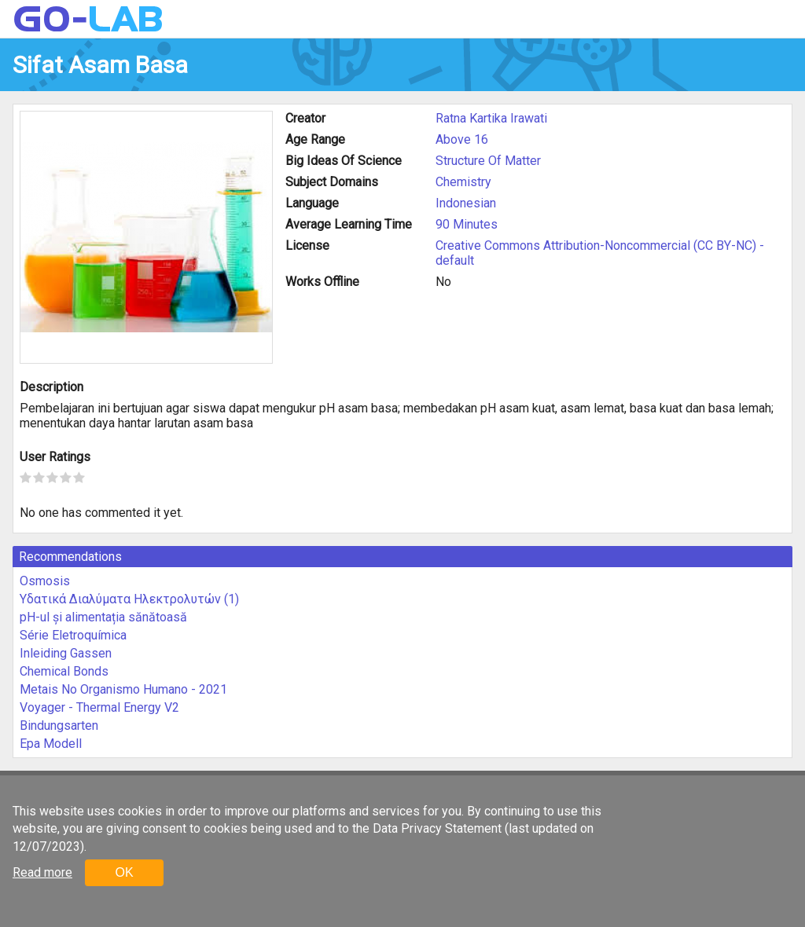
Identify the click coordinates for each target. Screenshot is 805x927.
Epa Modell (51, 743)
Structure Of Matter (488, 160)
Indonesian (466, 203)
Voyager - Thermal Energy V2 (99, 707)
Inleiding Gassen (66, 653)
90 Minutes (467, 224)
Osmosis (45, 580)
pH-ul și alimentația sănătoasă (103, 617)
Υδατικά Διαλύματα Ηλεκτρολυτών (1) (129, 599)
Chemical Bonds (64, 671)
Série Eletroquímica (73, 635)
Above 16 (462, 139)
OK (124, 872)
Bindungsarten (59, 725)
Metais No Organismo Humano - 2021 (123, 689)
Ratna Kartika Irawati (491, 118)
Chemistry (463, 181)
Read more (42, 872)
